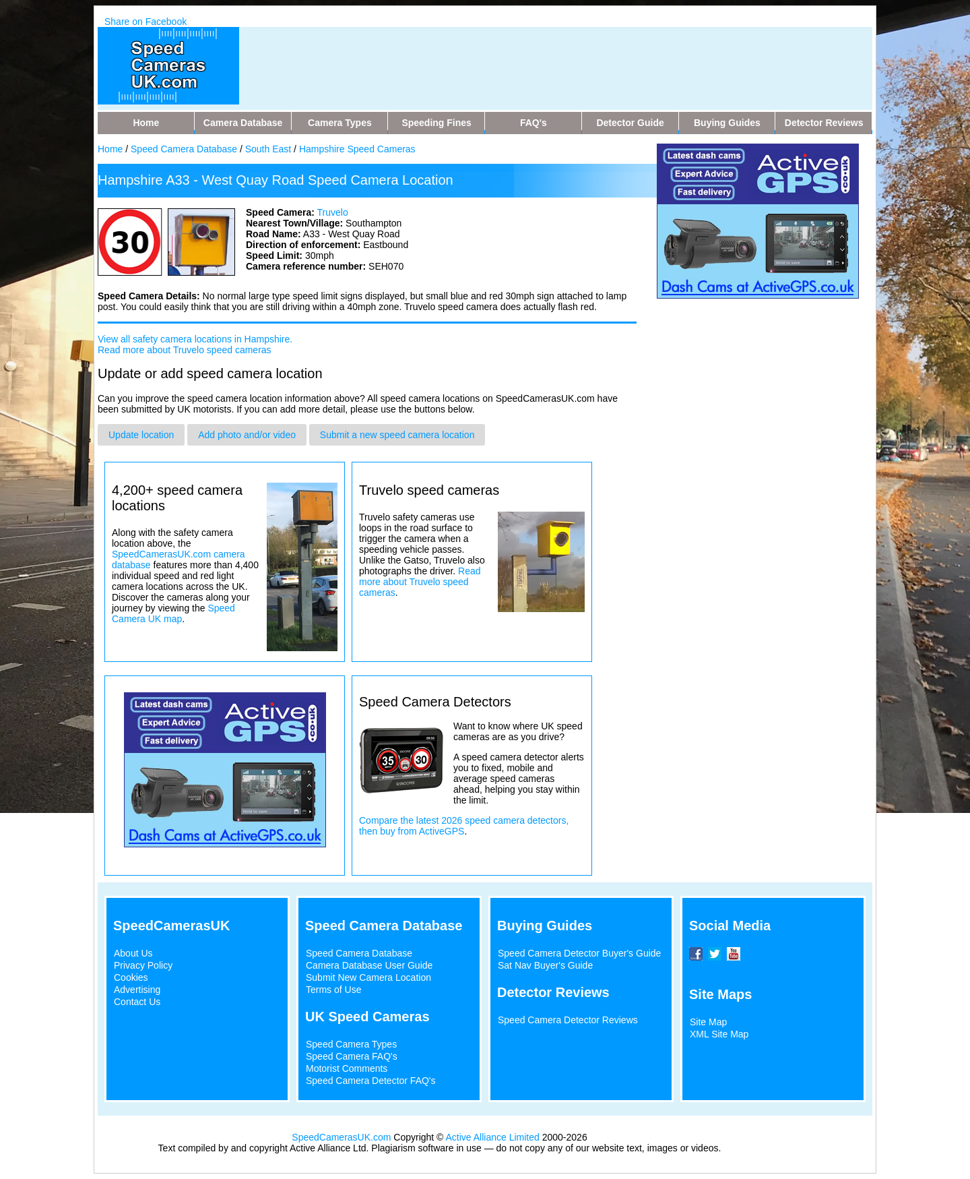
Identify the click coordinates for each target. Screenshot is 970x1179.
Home (110, 149)
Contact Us (137, 1001)
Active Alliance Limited (493, 1137)
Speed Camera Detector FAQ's (371, 1080)
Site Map (708, 1022)
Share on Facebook (145, 21)
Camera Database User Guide (369, 965)
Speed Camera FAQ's (351, 1056)
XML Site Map (719, 1034)
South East (268, 149)
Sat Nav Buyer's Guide (545, 965)
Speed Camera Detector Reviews (568, 1020)
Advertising (137, 989)
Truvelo (332, 212)
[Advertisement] (511, 57)
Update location (141, 434)
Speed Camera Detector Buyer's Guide (579, 953)
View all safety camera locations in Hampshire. (195, 339)
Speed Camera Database (184, 149)
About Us (133, 953)
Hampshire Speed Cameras (357, 149)
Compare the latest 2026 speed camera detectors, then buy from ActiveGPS (464, 826)
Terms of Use (333, 989)
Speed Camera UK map (173, 613)
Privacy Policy (143, 965)
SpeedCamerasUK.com (341, 1137)
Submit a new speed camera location (397, 434)
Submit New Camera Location (368, 977)
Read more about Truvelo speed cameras (184, 349)
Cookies (131, 977)
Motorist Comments (346, 1068)
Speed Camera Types (351, 1044)
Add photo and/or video (247, 434)
